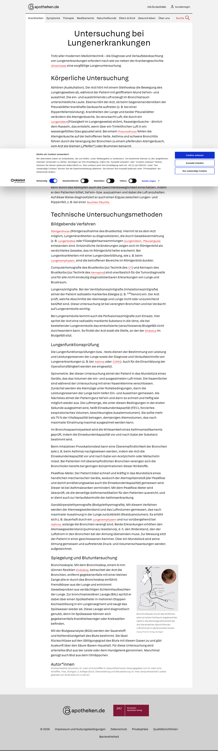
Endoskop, (83, 571)
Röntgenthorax (62, 232)
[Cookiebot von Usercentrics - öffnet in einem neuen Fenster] (18, 32)
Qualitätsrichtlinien (165, 730)
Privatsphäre (140, 730)
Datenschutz (119, 730)
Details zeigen (149, 32)
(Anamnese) (60, 66)
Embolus (151, 331)
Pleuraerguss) (61, 247)
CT (130, 268)
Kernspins (98, 273)
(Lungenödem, (137, 242)
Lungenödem (60, 122)
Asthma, (57, 525)
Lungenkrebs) (68, 242)
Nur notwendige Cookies (195, 22)
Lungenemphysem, (127, 178)
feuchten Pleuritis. (119, 203)
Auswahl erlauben (195, 14)
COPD (118, 362)
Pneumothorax (129, 132)
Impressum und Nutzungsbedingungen (80, 730)
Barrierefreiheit (109, 737)
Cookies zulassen (195, 7)
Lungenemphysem (106, 520)
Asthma (100, 362)
